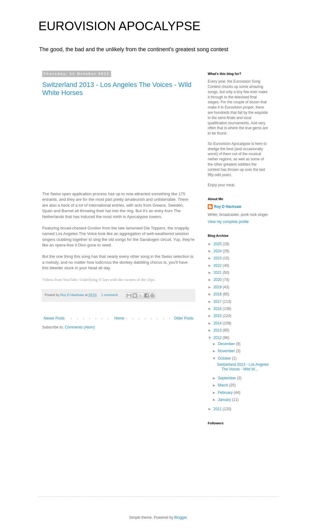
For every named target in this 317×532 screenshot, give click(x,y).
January (225, 400)
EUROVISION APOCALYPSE (119, 26)
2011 (218, 409)
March (223, 385)
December (227, 344)
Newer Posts (54, 318)
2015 (218, 316)
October (225, 358)
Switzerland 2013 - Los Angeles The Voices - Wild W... (243, 366)
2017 (218, 301)
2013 (218, 330)
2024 (218, 251)
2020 (218, 280)
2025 (218, 244)
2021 (218, 272)
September (227, 378)
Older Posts (183, 318)
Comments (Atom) (79, 327)
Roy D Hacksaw (227, 206)
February (226, 392)
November (227, 351)
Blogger (180, 517)
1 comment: (110, 295)
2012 (218, 338)
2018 (218, 294)
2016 (218, 309)
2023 (218, 258)
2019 (218, 287)
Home (119, 318)
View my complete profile (228, 222)
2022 (218, 265)
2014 (218, 323)
